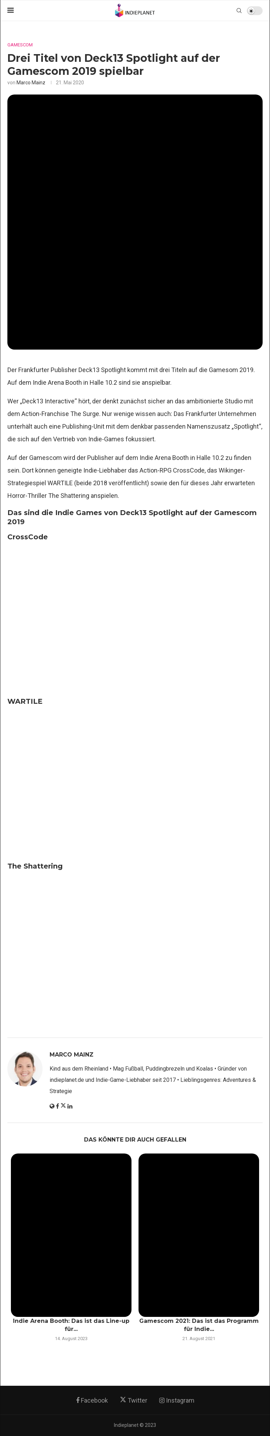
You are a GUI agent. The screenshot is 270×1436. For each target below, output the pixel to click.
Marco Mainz (31, 82)
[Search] (239, 10)
